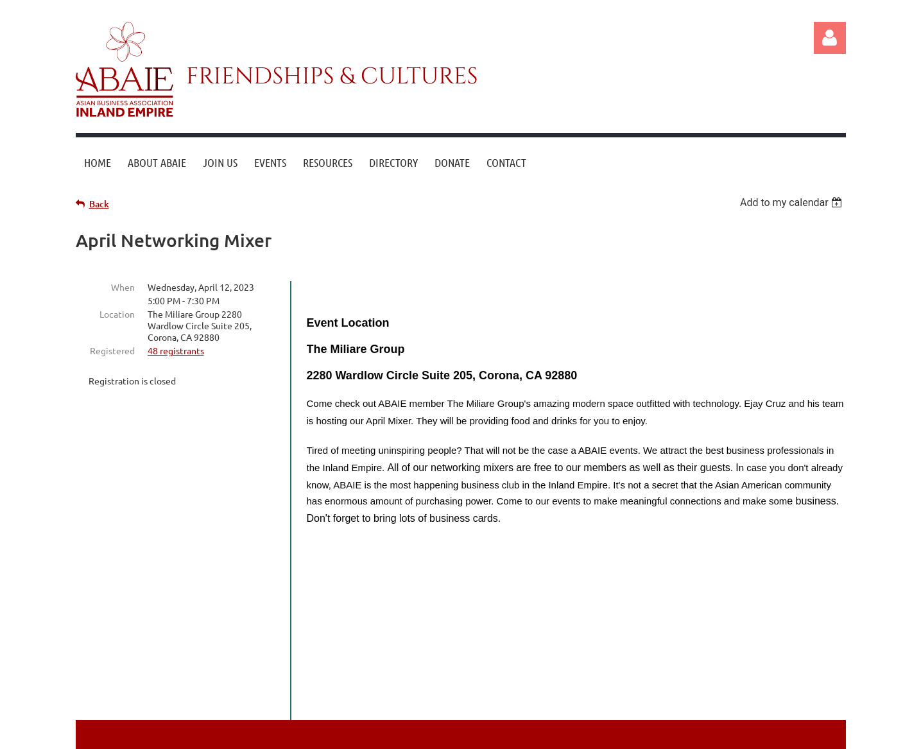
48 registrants (176, 350)
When (123, 287)
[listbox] (793, 202)
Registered (112, 350)
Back (99, 204)
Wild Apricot (693, 733)
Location (117, 314)
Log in (830, 38)
